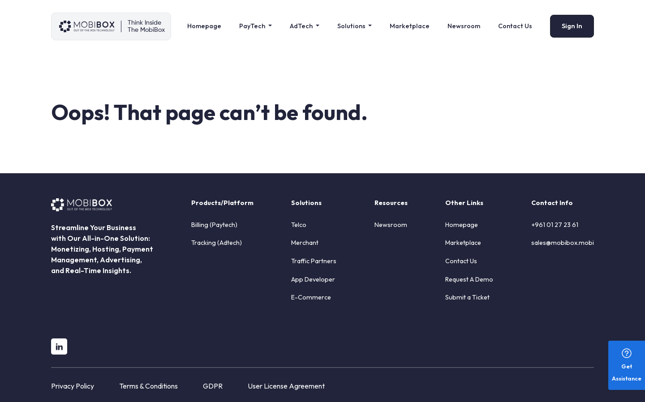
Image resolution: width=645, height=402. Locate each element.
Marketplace (410, 26)
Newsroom (463, 26)
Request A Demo (469, 279)
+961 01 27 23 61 (554, 225)
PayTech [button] (253, 26)
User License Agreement (286, 385)
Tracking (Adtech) (216, 243)
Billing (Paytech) (214, 225)
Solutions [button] (352, 26)
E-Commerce (311, 297)
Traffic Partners (313, 261)
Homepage (204, 26)
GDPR (213, 385)
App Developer (313, 279)
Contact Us (515, 26)
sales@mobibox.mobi (562, 243)
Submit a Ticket (467, 297)
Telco (298, 225)
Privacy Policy (72, 385)
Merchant (304, 243)
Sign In (572, 26)
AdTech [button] (302, 26)
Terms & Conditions (148, 385)
